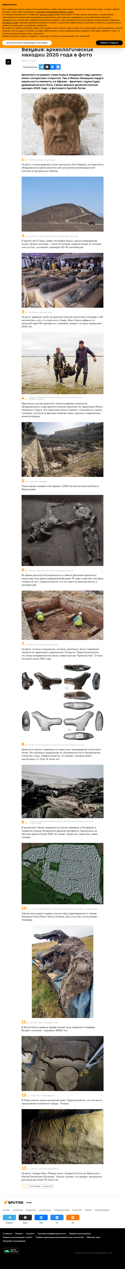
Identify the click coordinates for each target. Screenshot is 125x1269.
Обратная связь (93, 1237)
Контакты (30, 1233)
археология (47, 1186)
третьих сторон (46, 14)
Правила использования (80, 1233)
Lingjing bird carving (76, 745)
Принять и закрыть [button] (109, 43)
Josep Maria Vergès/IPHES (48, 1169)
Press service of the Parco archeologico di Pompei (55, 571)
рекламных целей (10, 23)
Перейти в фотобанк (37, 399)
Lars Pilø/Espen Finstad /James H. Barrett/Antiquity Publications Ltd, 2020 (65, 821)
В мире (6, 1210)
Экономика (45, 1210)
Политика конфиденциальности (52, 1233)
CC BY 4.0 (33, 745)
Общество (31, 1210)
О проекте (7, 1233)
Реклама (19, 1233)
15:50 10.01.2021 (29, 61)
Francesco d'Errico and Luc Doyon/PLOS (53, 745)
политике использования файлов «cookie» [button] (55, 12)
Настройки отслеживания (14, 1241)
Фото (25, 1186)
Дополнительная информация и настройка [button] (27, 43)
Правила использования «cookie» (18, 1237)
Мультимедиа (35, 1186)
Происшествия (62, 1210)
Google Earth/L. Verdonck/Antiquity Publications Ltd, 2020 (62, 909)
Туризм (88, 1210)
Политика (17, 1210)
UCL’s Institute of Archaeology (47, 645)
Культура (77, 1210)
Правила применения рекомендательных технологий (59, 1237)
